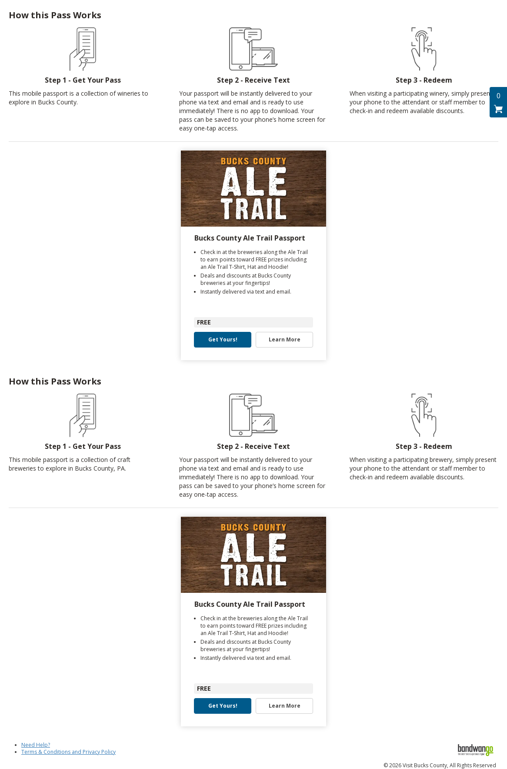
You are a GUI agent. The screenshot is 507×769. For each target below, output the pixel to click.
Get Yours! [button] (222, 339)
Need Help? (35, 745)
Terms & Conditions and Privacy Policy (68, 752)
